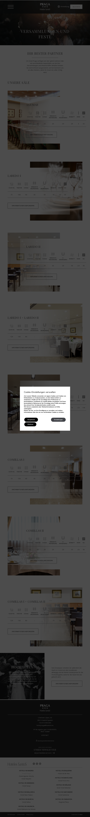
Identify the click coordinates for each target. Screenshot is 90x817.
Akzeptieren (31, 420)
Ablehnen (30, 424)
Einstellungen (58, 420)
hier (32, 410)
